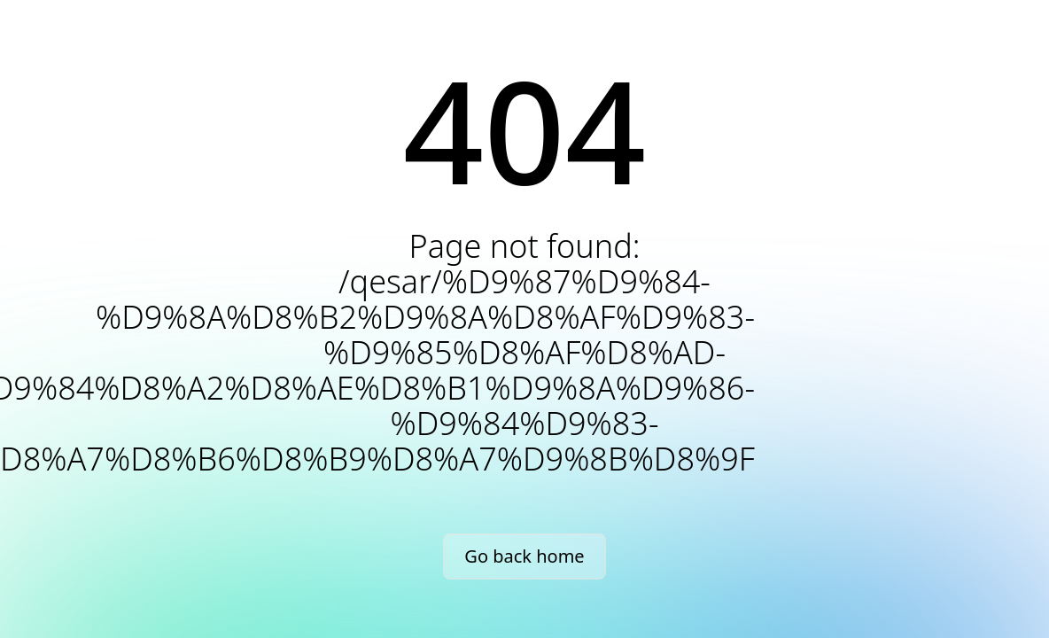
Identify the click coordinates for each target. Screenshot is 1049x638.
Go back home (524, 556)
